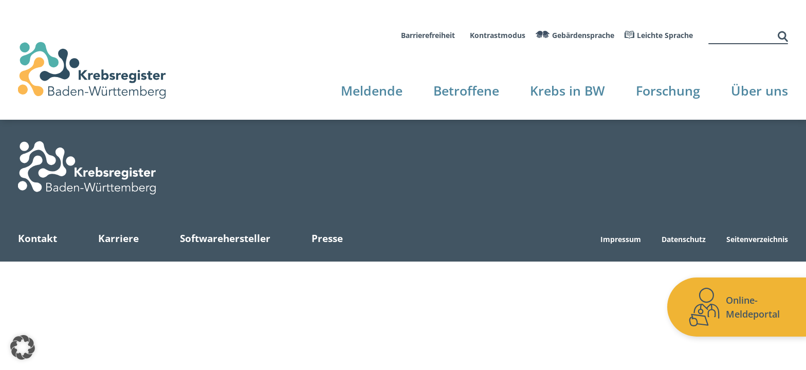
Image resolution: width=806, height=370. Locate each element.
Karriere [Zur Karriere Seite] (118, 238)
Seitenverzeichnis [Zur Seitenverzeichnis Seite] (757, 239)
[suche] (741, 35)
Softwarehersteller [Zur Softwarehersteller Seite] (225, 238)
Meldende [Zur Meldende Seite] (371, 90)
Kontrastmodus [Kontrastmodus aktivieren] (497, 35)
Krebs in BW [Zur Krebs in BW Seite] (567, 90)
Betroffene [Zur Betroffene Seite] (466, 90)
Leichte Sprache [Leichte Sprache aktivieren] (665, 35)
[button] (22, 347)
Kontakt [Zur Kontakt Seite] (37, 238)
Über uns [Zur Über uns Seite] (759, 90)
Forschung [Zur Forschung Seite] (668, 90)
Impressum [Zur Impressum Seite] (620, 239)
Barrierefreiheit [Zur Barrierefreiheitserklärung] (428, 35)
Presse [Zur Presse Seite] (327, 238)
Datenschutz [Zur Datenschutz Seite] (684, 239)
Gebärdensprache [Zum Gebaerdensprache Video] (583, 35)
